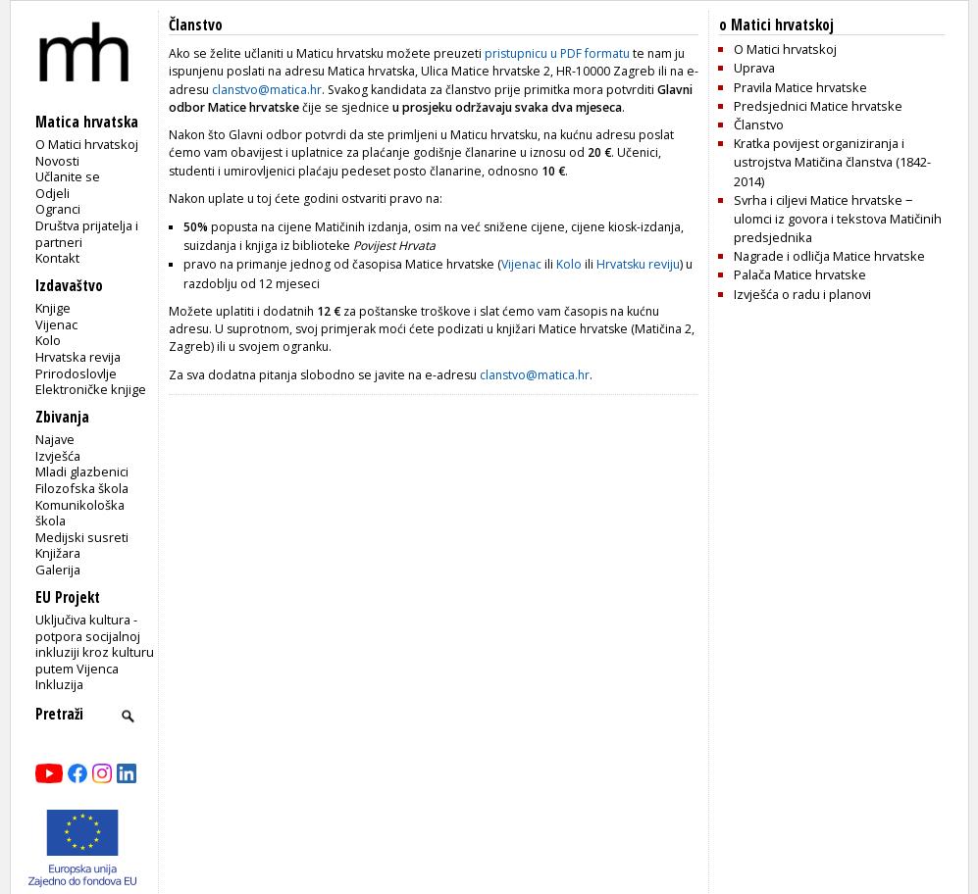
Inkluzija (59, 684)
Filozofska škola (82, 488)
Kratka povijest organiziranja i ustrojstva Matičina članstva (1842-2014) (832, 161)
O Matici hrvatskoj (86, 144)
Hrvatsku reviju (638, 264)
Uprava (754, 67)
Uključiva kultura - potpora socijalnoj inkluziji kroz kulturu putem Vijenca (94, 644)
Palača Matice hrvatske (800, 274)
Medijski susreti (82, 537)
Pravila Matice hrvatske (800, 87)
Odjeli (52, 193)
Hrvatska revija (78, 357)
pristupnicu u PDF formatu (557, 53)
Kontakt (57, 258)
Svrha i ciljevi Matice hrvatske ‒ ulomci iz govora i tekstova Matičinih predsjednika (838, 218)
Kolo (48, 340)
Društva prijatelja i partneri (86, 234)
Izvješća (57, 456)
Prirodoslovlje (76, 373)
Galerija (57, 569)
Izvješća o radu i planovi (802, 294)
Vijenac (56, 324)
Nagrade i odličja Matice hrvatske (829, 256)
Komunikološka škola (80, 513)
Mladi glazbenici (82, 471)
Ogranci (57, 209)
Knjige (53, 308)
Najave (55, 439)
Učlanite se (67, 176)
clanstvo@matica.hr (267, 89)
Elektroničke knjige (90, 389)
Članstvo (759, 124)
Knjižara (57, 553)
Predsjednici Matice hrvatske (818, 106)
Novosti (57, 161)
